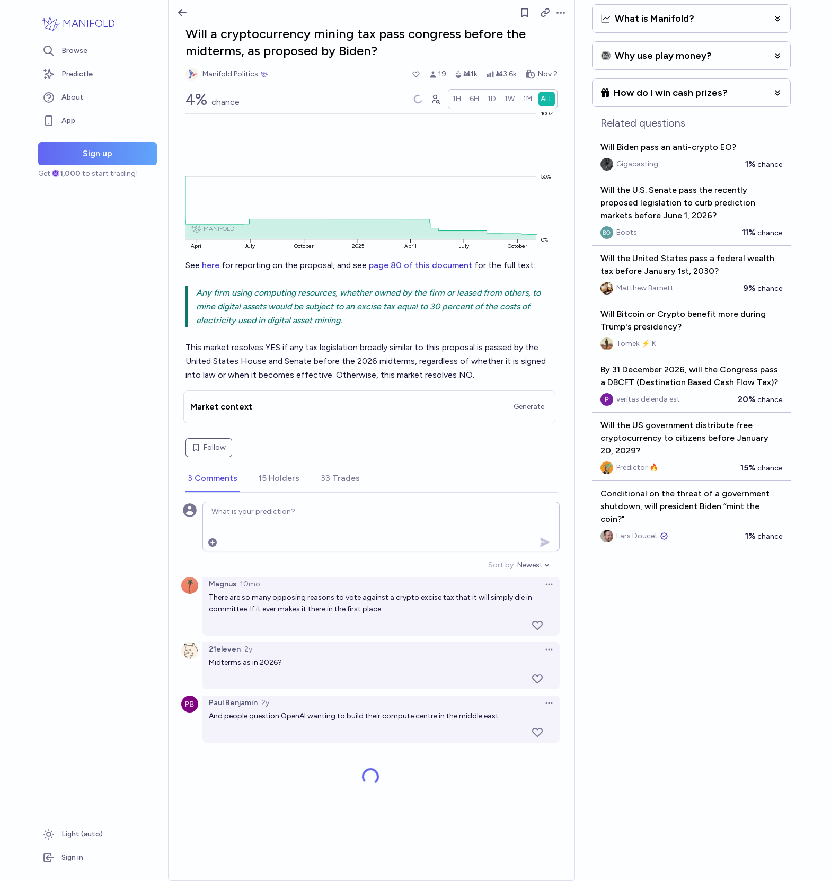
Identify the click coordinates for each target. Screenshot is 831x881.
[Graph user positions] (435, 99)
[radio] (456, 99)
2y (248, 649)
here (212, 265)
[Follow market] (524, 12)
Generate (529, 406)
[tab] (212, 479)
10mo (250, 584)
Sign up (97, 153)
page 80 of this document (420, 265)
